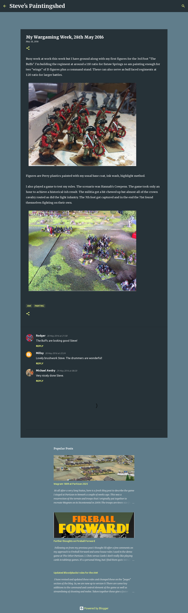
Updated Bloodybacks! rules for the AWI (76, 572)
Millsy (40, 353)
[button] (28, 48)
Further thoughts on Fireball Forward (74, 541)
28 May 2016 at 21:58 (57, 336)
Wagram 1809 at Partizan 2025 (71, 484)
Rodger (41, 335)
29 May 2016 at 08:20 (67, 370)
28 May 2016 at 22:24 (55, 353)
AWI (29, 306)
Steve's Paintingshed (37, 6)
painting (39, 306)
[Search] (70, 6)
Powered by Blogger (94, 608)
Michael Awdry (45, 370)
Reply (39, 346)
